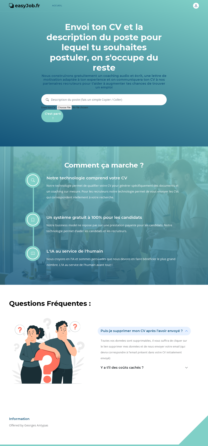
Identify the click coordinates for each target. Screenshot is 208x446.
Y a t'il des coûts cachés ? (122, 368)
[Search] (107, 100)
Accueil (57, 5)
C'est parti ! (53, 116)
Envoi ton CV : (48, 107)
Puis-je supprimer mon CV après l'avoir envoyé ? (142, 331)
